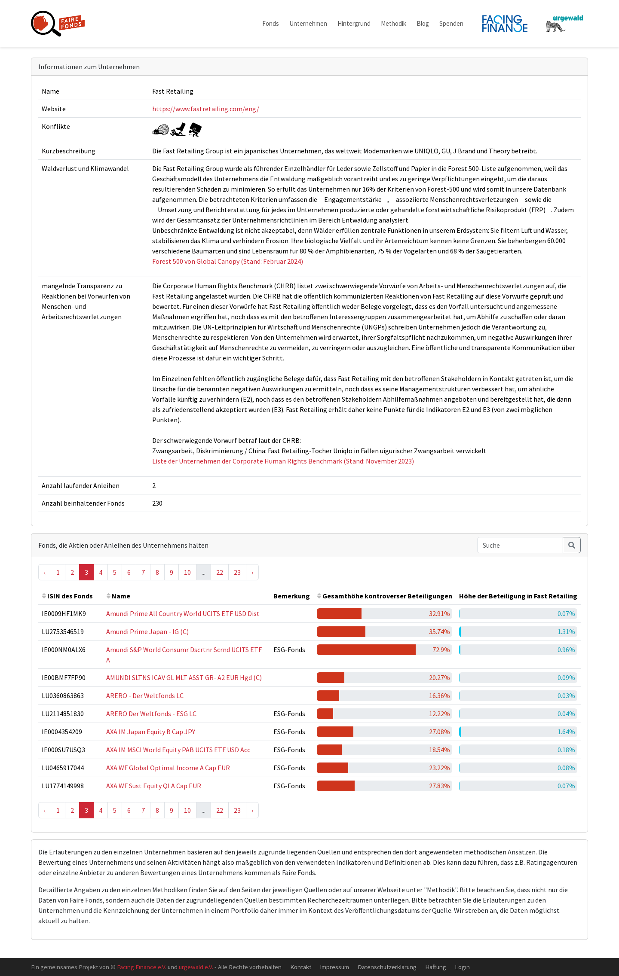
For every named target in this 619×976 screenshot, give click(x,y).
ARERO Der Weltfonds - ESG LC (151, 713)
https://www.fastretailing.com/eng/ (205, 108)
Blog (423, 23)
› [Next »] (252, 572)
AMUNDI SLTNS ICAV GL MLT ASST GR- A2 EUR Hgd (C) (184, 677)
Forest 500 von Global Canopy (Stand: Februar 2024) (227, 261)
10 (187, 572)
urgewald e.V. (196, 967)
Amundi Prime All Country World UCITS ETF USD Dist (183, 613)
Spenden (451, 23)
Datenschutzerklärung (387, 967)
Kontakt (300, 967)
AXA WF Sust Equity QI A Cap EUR (153, 785)
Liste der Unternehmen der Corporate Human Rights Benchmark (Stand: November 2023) (283, 461)
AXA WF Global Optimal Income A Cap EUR (168, 767)
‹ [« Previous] (45, 572)
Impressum (334, 967)
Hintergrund (354, 23)
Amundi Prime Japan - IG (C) (147, 631)
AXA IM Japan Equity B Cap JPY (150, 731)
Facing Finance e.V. (141, 967)
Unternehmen (308, 23)
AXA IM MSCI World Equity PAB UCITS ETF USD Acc (178, 749)
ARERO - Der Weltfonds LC (145, 695)
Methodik (393, 23)
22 (219, 572)
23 (237, 572)
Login (462, 967)
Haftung (435, 967)
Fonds (270, 23)
